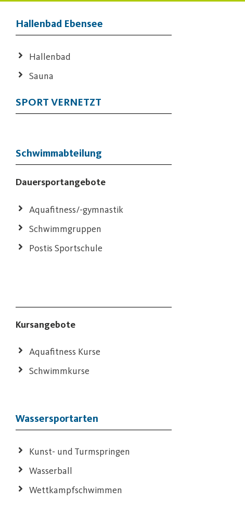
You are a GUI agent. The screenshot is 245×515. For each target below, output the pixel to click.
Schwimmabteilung (58, 153)
